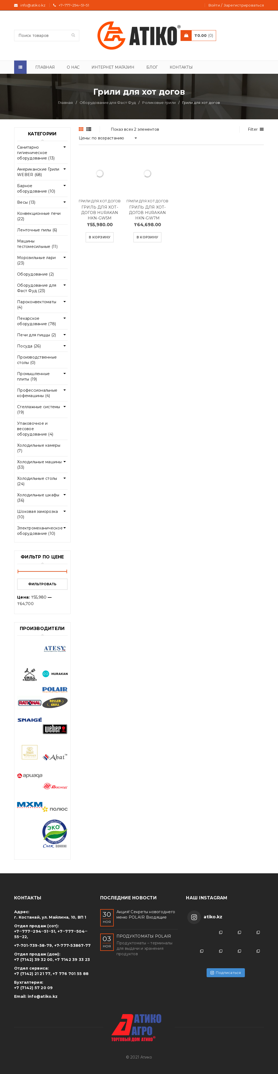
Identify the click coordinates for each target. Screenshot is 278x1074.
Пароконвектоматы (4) (36, 304)
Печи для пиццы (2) (36, 335)
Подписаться (225, 972)
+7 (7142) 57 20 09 (33, 987)
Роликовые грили (159, 102)
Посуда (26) (29, 346)
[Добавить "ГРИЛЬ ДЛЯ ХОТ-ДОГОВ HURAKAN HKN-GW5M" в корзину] (100, 237)
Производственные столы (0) (37, 360)
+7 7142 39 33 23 (72, 959)
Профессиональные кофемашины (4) (37, 393)
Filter (253, 129)
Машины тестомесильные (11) (37, 244)
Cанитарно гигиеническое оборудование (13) (36, 153)
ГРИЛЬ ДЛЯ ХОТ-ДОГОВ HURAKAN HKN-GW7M (147, 212)
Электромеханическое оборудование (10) (40, 531)
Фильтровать (42, 584)
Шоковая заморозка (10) (37, 514)
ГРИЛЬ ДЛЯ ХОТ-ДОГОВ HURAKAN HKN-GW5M (99, 212)
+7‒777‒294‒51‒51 (74, 5)
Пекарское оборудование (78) (36, 321)
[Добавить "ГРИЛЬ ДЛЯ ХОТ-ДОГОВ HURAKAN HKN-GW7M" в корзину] (147, 237)
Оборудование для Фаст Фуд (108, 102)
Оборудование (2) (35, 274)
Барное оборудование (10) (36, 188)
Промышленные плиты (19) (33, 376)
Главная (65, 102)
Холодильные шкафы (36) (38, 498)
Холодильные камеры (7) (39, 448)
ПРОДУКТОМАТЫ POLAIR (143, 936)
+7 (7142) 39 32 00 (33, 959)
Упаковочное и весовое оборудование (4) (35, 429)
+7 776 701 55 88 (71, 973)
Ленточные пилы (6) (37, 230)
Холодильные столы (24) (37, 481)
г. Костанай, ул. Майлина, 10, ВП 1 (50, 917)
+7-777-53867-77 (72, 945)
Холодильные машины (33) (39, 464)
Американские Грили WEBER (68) (38, 172)
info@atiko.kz (43, 996)
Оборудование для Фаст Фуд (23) (36, 288)
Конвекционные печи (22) (39, 216)
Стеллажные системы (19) (38, 409)
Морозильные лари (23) (36, 260)
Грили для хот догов (100, 201)
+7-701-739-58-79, (33, 945)
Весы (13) (26, 202)
